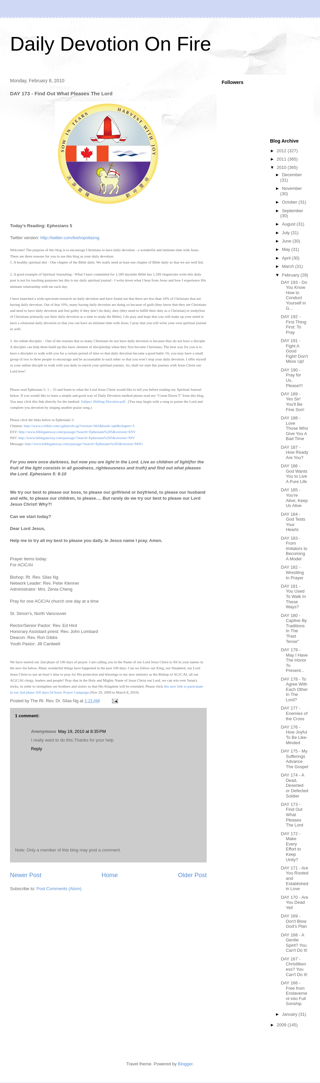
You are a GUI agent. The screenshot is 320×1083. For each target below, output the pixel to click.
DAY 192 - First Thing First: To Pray (293, 324)
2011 (282, 159)
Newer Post (25, 875)
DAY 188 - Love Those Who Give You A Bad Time (294, 428)
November (292, 188)
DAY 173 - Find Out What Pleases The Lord (292, 814)
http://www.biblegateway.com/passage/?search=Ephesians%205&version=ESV (77, 432)
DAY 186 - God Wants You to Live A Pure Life (294, 473)
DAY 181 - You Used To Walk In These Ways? (293, 596)
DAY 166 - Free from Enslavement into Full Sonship (294, 993)
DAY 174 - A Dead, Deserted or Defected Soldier (294, 785)
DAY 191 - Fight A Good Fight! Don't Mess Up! (294, 351)
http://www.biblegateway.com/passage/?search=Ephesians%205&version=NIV (76, 438)
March (288, 266)
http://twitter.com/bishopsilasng (69, 237)
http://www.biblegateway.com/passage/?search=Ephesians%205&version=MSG (84, 444)
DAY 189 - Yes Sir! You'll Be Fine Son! (292, 401)
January (290, 1014)
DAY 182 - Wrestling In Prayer (292, 572)
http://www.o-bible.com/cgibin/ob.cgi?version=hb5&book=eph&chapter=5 (79, 426)
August (289, 224)
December (292, 174)
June (287, 241)
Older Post (192, 875)
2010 (282, 167)
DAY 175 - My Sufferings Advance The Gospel (294, 759)
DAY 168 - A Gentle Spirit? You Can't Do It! (294, 942)
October (290, 202)
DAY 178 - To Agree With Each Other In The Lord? (294, 689)
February (291, 274)
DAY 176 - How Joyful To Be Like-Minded (294, 735)
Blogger (185, 1063)
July (286, 232)
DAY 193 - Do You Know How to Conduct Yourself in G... (294, 295)
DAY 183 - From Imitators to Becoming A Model (294, 548)
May (286, 249)
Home (110, 875)
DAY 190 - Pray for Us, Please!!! (292, 377)
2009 (282, 1024)
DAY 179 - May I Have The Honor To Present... (294, 660)
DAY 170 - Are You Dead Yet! (294, 902)
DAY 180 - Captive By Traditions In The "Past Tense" (294, 628)
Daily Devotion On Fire (110, 44)
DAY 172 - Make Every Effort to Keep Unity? (291, 846)
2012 (282, 150)
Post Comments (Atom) (59, 888)
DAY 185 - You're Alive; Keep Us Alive (294, 497)
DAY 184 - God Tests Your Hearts (293, 522)
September (292, 210)
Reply (36, 748)
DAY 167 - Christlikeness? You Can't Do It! (294, 966)
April (287, 258)
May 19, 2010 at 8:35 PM (82, 731)
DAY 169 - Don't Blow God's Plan (294, 921)
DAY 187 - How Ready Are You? (294, 452)
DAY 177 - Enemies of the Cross (294, 713)
